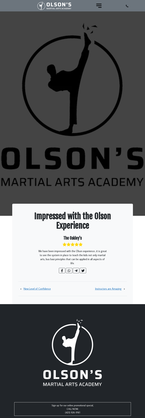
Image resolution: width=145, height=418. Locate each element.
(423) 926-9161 (72, 412)
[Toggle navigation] (99, 5)
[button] (127, 6)
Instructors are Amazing (108, 288)
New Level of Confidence (37, 288)
